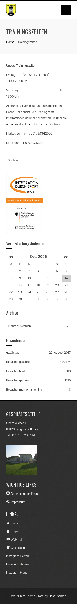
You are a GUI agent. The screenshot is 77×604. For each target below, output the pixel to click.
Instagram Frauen (17, 572)
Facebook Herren (17, 564)
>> (66, 256)
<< (11, 256)
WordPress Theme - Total (27, 596)
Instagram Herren (17, 556)
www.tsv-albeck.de (18, 124)
